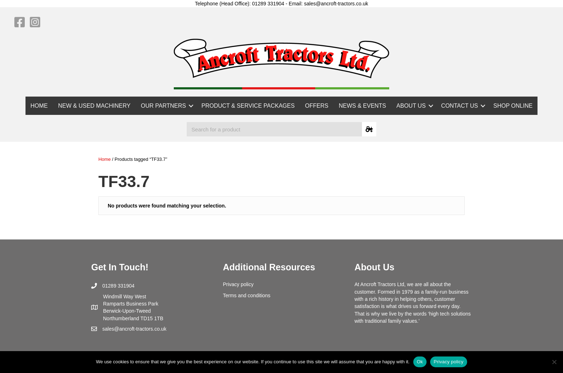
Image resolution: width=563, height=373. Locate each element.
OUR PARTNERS (163, 106)
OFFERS (317, 106)
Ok (420, 361)
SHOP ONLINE (512, 106)
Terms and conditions (246, 295)
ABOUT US (411, 106)
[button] (191, 106)
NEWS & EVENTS (362, 106)
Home (104, 159)
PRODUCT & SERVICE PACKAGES (248, 106)
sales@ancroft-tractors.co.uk (134, 329)
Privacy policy (238, 284)
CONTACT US (459, 106)
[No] (554, 361)
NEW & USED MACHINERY (94, 106)
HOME (39, 106)
